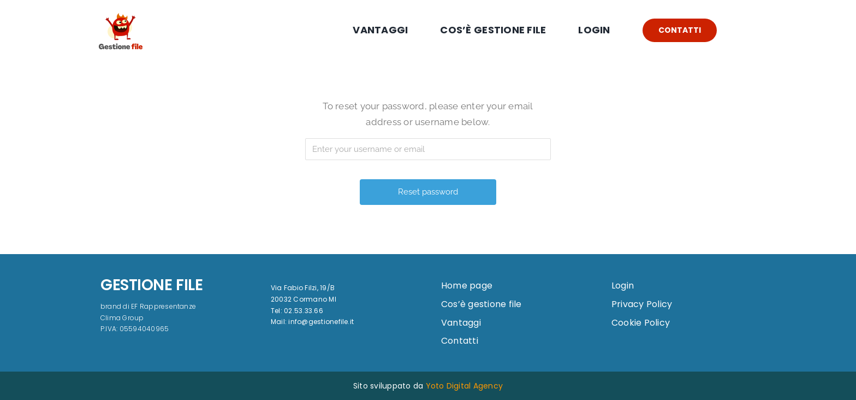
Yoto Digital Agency (464, 385)
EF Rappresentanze (163, 306)
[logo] (120, 7)
